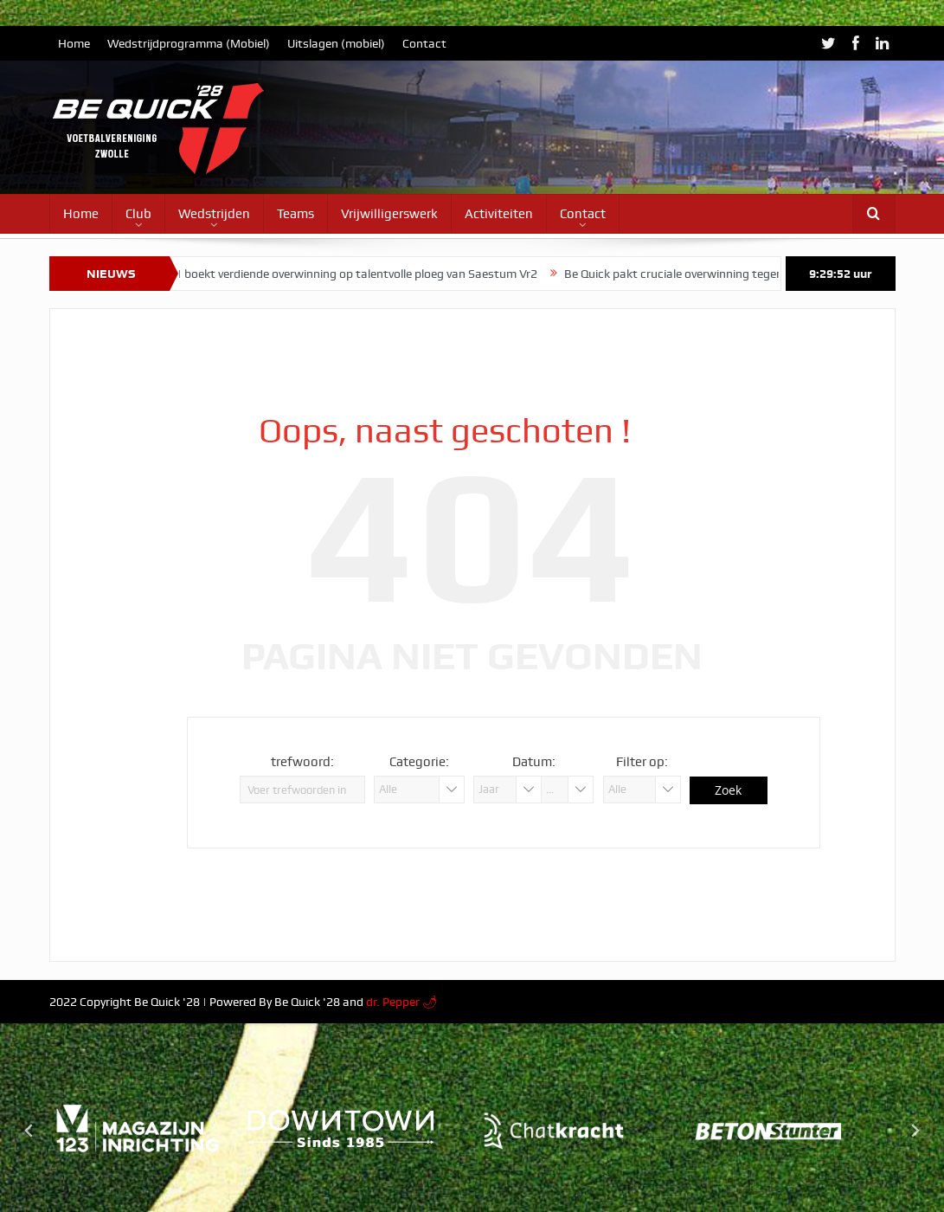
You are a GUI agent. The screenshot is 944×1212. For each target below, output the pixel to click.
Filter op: (642, 762)
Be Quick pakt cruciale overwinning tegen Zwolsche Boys (724, 273)
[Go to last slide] (29, 1131)
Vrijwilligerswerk (389, 214)
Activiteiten (499, 214)
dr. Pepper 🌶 (402, 1002)
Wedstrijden (214, 214)
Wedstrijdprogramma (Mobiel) (188, 43)
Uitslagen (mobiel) (336, 43)
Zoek (728, 790)
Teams (295, 214)
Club (138, 214)
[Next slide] (915, 1131)
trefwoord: (302, 762)
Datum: (533, 762)
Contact (424, 43)
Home (74, 43)
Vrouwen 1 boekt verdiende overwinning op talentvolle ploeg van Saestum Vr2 (340, 273)
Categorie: (419, 762)
